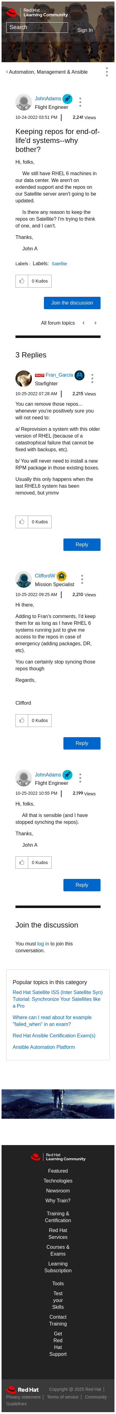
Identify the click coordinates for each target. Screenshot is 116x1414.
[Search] (37, 27)
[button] (80, 102)
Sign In (85, 30)
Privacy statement (23, 1397)
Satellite (59, 264)
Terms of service (63, 1397)
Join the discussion (72, 302)
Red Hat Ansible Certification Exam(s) (54, 1035)
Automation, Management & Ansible (48, 72)
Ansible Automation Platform (44, 1047)
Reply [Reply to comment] (82, 544)
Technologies (58, 1180)
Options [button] (106, 72)
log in (43, 943)
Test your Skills (58, 1300)
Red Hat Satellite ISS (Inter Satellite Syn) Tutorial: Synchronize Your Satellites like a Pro (58, 999)
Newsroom (58, 1190)
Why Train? (58, 1200)
